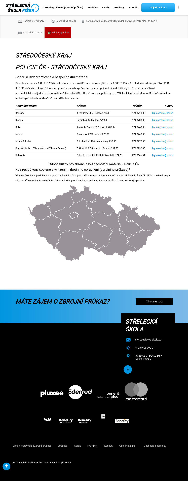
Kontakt (133, 7)
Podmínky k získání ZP (32, 21)
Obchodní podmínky (154, 445)
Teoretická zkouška (63, 21)
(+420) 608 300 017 (145, 347)
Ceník (105, 7)
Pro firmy (119, 7)
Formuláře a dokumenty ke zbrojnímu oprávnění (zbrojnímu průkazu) (119, 21)
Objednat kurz (158, 7)
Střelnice (92, 7)
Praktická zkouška (30, 32)
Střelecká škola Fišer (31, 462)
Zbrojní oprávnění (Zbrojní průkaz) (62, 7)
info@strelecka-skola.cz (147, 339)
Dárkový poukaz (58, 32)
